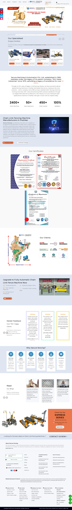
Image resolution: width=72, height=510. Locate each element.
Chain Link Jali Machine (43, 480)
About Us (26, 457)
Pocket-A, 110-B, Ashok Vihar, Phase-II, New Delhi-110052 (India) (11, 492)
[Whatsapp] (69, 502)
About (8, 1)
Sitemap (26, 467)
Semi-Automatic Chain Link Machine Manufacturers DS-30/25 (44, 472)
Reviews (25, 1)
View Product (18, 63)
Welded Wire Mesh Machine (58, 460)
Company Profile (8, 142)
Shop (20, 1)
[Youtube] (1, 12)
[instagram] (1, 19)
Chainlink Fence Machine (33, 480)
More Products (56, 454)
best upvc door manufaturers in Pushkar (63, 334)
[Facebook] (1, 9)
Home (4, 1)
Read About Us (9, 448)
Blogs (25, 465)
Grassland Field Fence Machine (59, 466)
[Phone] (69, 498)
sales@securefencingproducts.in (13, 467)
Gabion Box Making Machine (59, 457)
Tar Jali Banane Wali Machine (55, 480)
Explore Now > (60, 427)
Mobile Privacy (55, 508)
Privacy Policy (48, 508)
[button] (48, 3)
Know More (8, 298)
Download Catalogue (23, 142)
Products (14, 1)
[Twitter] (1, 16)
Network (61, 508)
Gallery (25, 459)
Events (25, 462)
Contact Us (26, 470)
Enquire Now (12, 63)
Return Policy (42, 508)
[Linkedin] (1, 14)
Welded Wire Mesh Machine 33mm (35, 481)
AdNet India (65, 508)
